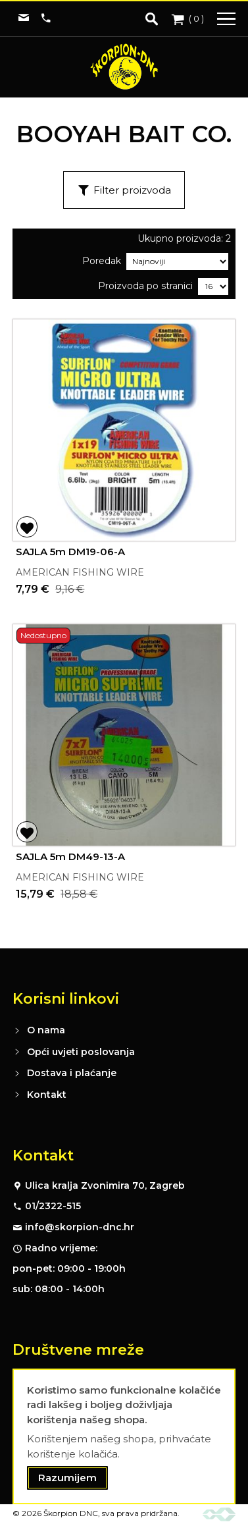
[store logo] (124, 66)
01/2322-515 (53, 1206)
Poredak (101, 261)
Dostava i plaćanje (71, 1073)
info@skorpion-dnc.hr (79, 1227)
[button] (26, 526)
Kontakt (46, 1095)
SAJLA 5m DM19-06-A (70, 551)
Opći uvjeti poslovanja (81, 1052)
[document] (124, 1436)
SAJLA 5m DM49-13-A (70, 856)
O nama (46, 1030)
